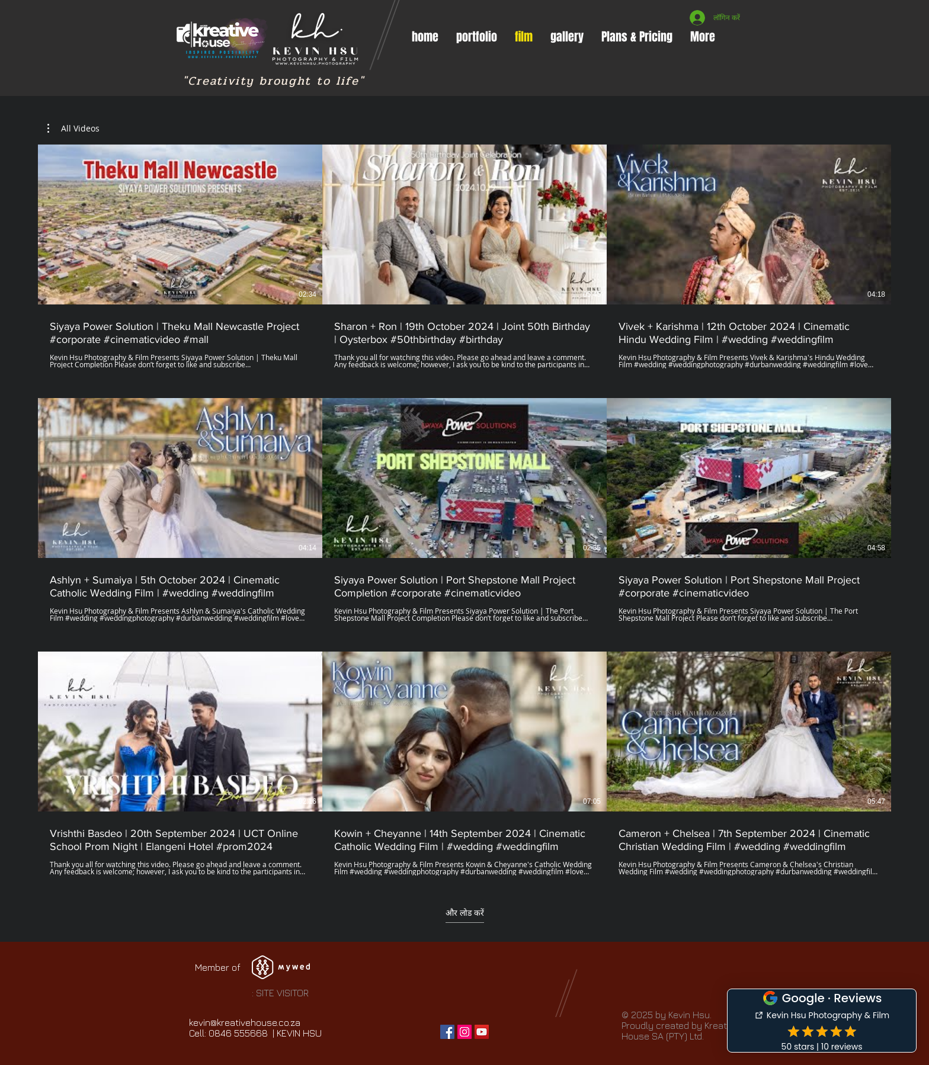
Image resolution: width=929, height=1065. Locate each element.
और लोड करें (465, 912)
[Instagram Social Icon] (464, 1032)
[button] (476, 37)
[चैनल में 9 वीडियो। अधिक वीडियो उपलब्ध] (464, 510)
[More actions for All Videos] (73, 128)
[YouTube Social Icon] (482, 1032)
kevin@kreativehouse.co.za (244, 1022)
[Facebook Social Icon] (447, 1032)
